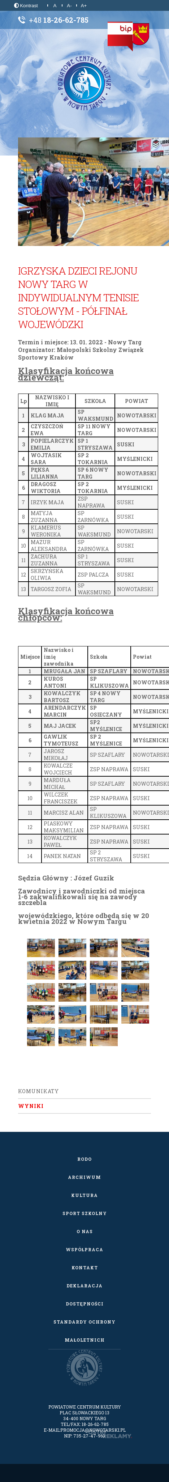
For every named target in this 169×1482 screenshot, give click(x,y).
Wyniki (31, 1106)
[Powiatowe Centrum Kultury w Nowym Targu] (84, 83)
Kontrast (26, 5)
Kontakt (85, 1267)
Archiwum (84, 1177)
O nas (85, 1231)
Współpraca (84, 1249)
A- (69, 5)
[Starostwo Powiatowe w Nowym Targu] (139, 34)
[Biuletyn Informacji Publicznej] (120, 36)
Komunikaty (38, 1091)
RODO (84, 1159)
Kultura (84, 1195)
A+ (84, 5)
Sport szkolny (84, 1213)
